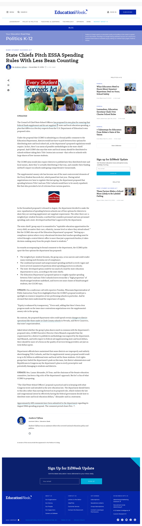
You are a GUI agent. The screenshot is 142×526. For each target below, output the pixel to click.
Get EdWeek (95, 496)
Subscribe (127, 12)
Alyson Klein (100, 200)
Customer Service (73, 506)
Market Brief (113, 21)
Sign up (91, 481)
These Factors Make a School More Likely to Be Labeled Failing (110, 193)
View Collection (116, 145)
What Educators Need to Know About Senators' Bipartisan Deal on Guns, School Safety (108, 90)
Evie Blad (99, 98)
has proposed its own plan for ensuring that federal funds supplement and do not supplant (53, 124)
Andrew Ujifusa (21, 67)
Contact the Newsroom (75, 510)
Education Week (45, 421)
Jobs (101, 21)
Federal (99, 83)
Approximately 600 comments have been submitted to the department (47, 403)
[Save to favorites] (8, 85)
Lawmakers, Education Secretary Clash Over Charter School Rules (107, 112)
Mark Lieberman (102, 118)
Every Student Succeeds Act (19, 50)
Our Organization (50, 499)
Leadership (27, 21)
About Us (48, 496)
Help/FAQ (71, 503)
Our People (49, 506)
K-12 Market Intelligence (121, 510)
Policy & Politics (42, 21)
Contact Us (72, 496)
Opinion (92, 21)
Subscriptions (95, 499)
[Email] (59, 481)
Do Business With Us (120, 496)
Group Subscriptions (97, 506)
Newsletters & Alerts (97, 503)
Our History (49, 503)
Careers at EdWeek (51, 513)
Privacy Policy (79, 520)
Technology (80, 21)
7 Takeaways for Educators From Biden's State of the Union (109, 132)
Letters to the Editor (74, 499)
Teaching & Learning (63, 21)
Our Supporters (50, 510)
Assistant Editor (34, 421)
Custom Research (119, 514)
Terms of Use (66, 520)
